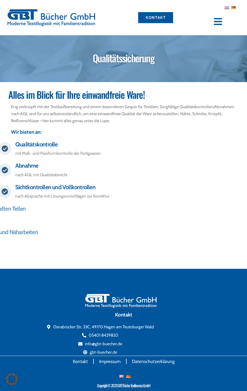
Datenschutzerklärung (153, 361)
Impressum (110, 361)
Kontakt (80, 361)
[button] (12, 379)
